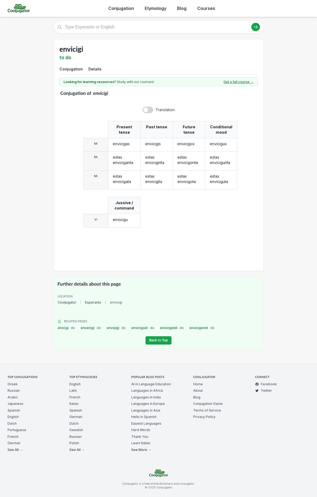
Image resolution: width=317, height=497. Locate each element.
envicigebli (172, 328)
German (14, 443)
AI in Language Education (151, 384)
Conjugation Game (208, 404)
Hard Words (140, 430)
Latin (73, 390)
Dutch (12, 423)
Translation (165, 109)
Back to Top (158, 340)
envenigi (91, 328)
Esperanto (93, 302)
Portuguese (17, 430)
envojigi (116, 328)
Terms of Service (207, 410)
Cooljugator (67, 302)
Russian (14, 390)
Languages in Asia (145, 410)
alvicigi (66, 328)
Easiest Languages (146, 423)
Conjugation (121, 8)
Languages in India (146, 397)
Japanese (15, 404)
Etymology (155, 8)
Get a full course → (238, 82)
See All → (15, 450)
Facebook (266, 384)
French (13, 437)
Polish (74, 443)
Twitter (263, 390)
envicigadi (142, 328)
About (198, 390)
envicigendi (202, 328)
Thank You (139, 437)
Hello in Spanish (143, 417)
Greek (13, 384)
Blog (182, 8)
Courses (206, 8)
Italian (74, 404)
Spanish (14, 410)
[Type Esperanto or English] (159, 27)
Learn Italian (140, 443)
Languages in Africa (147, 390)
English (13, 417)
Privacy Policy (204, 417)
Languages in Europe (148, 404)
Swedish (76, 430)
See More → (141, 450)
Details (95, 69)
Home (198, 384)
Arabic (13, 397)
